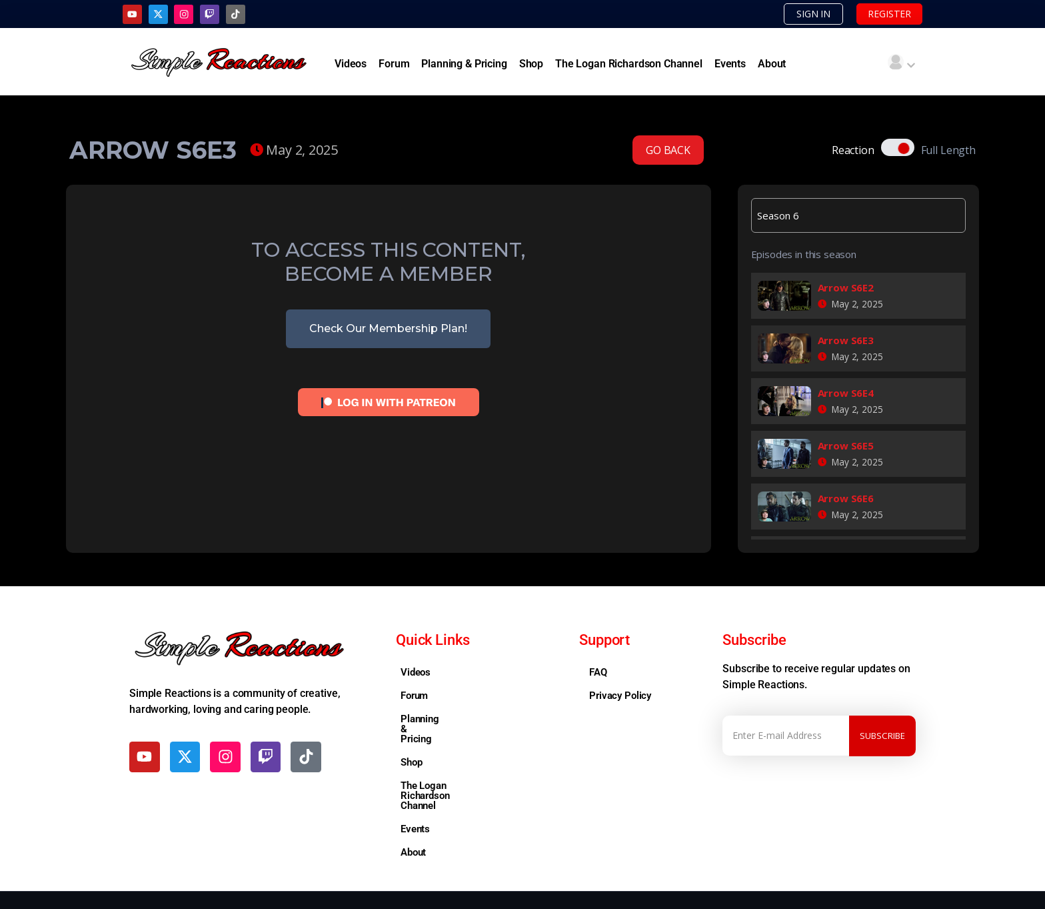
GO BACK (668, 150)
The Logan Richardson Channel (628, 64)
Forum (394, 64)
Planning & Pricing (464, 64)
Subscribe (882, 736)
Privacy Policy (620, 696)
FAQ (598, 673)
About (772, 64)
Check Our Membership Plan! (388, 329)
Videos (351, 64)
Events (730, 64)
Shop (531, 64)
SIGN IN (800, 14)
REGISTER (884, 14)
